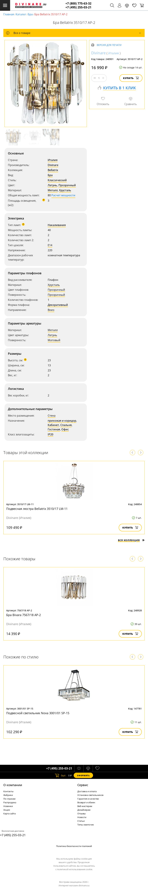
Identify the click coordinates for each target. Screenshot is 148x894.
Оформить (83, 775)
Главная (8, 14)
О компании (12, 785)
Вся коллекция (131, 540)
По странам (9, 798)
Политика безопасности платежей (74, 846)
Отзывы (81, 813)
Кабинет (53, 425)
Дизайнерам (84, 809)
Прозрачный (67, 185)
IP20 (50, 434)
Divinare (53, 165)
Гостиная (54, 429)
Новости (81, 817)
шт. (60, 775)
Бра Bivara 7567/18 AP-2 (23, 615)
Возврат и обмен (86, 802)
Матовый (54, 340)
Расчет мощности (63, 195)
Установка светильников (90, 795)
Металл (53, 190)
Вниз (51, 310)
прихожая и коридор (62, 420)
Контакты (8, 791)
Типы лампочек (85, 824)
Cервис (82, 785)
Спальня (66, 425)
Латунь (52, 185)
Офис (65, 429)
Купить (131, 78)
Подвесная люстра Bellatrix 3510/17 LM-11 (37, 509)
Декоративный (58, 305)
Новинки (8, 806)
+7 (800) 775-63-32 (78, 3)
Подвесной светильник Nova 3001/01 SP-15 (37, 713)
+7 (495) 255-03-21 (78, 7)
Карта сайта (9, 813)
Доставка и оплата (87, 791)
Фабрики (8, 795)
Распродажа (9, 802)
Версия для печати (109, 45)
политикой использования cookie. (75, 869)
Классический (57, 180)
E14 (50, 245)
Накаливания (57, 225)
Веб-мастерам (84, 806)
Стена (51, 415)
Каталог (21, 14)
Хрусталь (65, 190)
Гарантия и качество (88, 798)
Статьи (81, 820)
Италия (52, 160)
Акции (6, 809)
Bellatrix (53, 170)
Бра (30, 14)
